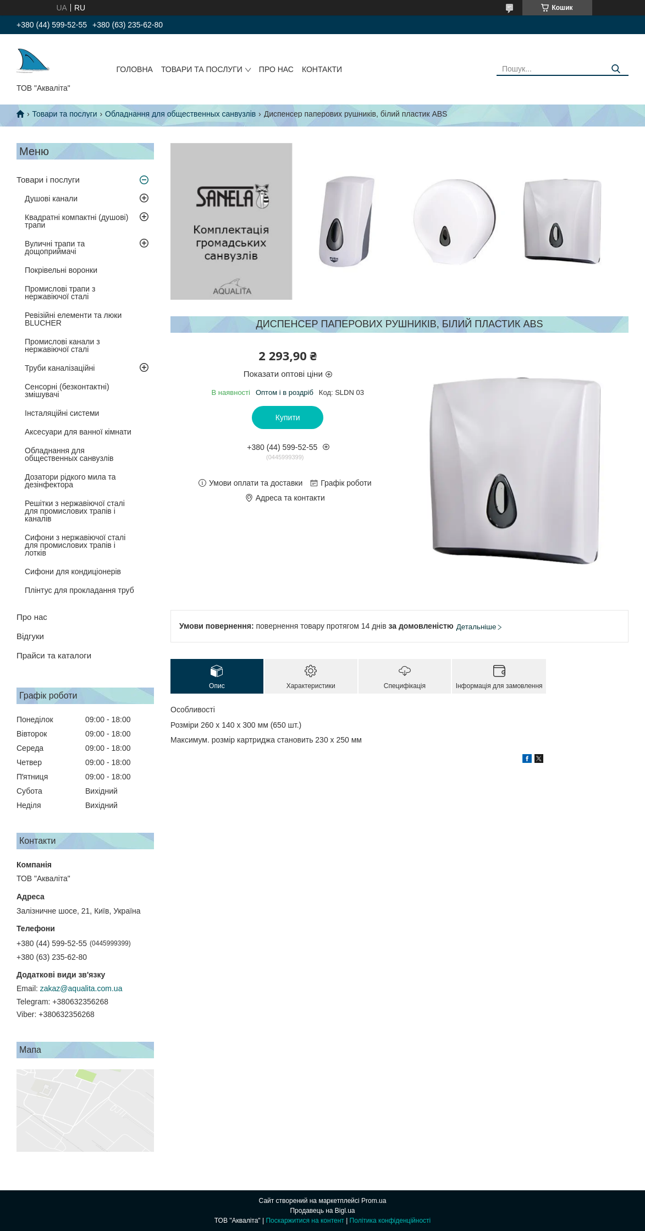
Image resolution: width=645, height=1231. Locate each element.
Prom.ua (373, 1201)
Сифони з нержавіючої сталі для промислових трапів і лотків (75, 545)
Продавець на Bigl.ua (322, 1210)
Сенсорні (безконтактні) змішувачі (67, 390)
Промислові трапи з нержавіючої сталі (60, 292)
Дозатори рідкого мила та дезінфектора (70, 480)
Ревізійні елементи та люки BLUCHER (73, 319)
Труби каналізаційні (60, 368)
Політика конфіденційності (390, 1220)
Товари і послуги (48, 179)
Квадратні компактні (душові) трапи (76, 221)
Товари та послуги (201, 69)
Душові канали (51, 198)
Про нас (276, 69)
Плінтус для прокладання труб (79, 590)
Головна (135, 69)
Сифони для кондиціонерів (73, 571)
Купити (287, 417)
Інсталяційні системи (62, 413)
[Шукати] (616, 69)
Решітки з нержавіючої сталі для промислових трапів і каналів (75, 511)
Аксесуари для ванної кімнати (78, 431)
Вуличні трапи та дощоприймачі (55, 247)
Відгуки (30, 636)
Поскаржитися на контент (305, 1220)
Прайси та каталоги (53, 655)
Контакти (322, 69)
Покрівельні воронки (61, 270)
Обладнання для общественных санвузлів (180, 114)
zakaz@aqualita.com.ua (81, 988)
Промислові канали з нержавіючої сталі (62, 345)
